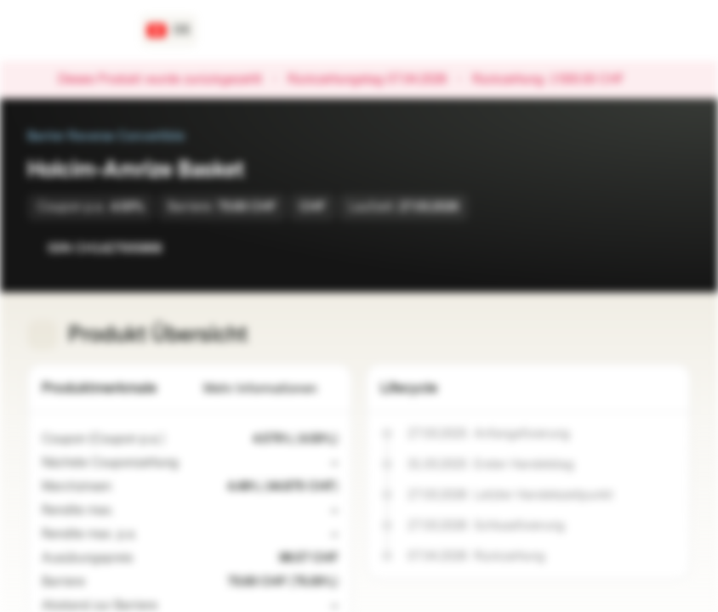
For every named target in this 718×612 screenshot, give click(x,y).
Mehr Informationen (270, 389)
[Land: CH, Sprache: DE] (168, 31)
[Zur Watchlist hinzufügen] (640, 248)
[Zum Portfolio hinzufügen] (674, 248)
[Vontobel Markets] (73, 30)
